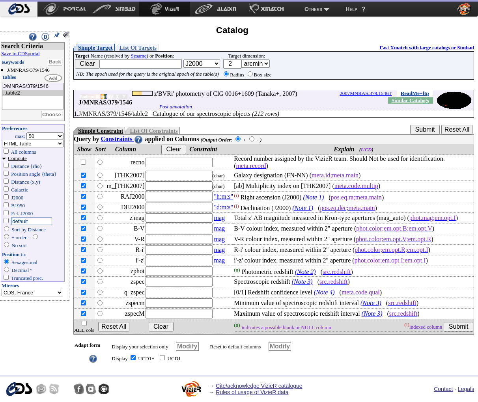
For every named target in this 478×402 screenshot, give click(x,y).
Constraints (122, 139)
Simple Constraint (100, 131)
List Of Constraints (153, 131)
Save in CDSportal (20, 53)
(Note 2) (305, 271)
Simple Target (95, 48)
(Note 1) (313, 197)
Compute (17, 158)
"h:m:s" (223, 196)
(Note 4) (324, 292)
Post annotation (175, 107)
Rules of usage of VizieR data (252, 392)
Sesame (139, 56)
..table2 (32, 93)
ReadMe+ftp (415, 93)
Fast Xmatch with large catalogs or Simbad (426, 47)
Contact (443, 389)
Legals (466, 389)
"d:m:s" (223, 207)
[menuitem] (18, 9)
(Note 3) (302, 281)
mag (219, 217)
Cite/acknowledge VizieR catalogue (259, 386)
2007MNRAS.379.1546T (366, 93)
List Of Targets (138, 48)
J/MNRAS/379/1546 (32, 86)
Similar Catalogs (410, 100)
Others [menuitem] (313, 9)
